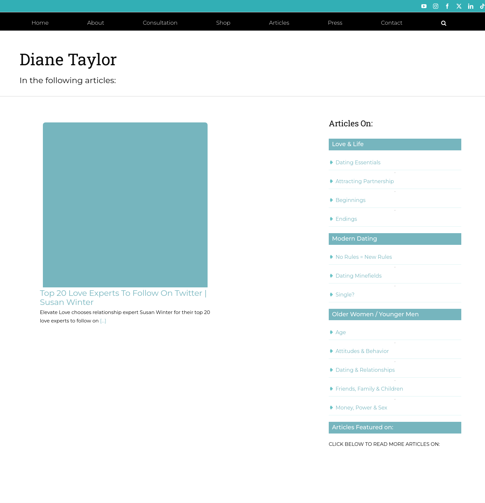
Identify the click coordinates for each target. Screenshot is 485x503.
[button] (443, 22)
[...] (102, 321)
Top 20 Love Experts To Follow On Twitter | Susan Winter (123, 297)
